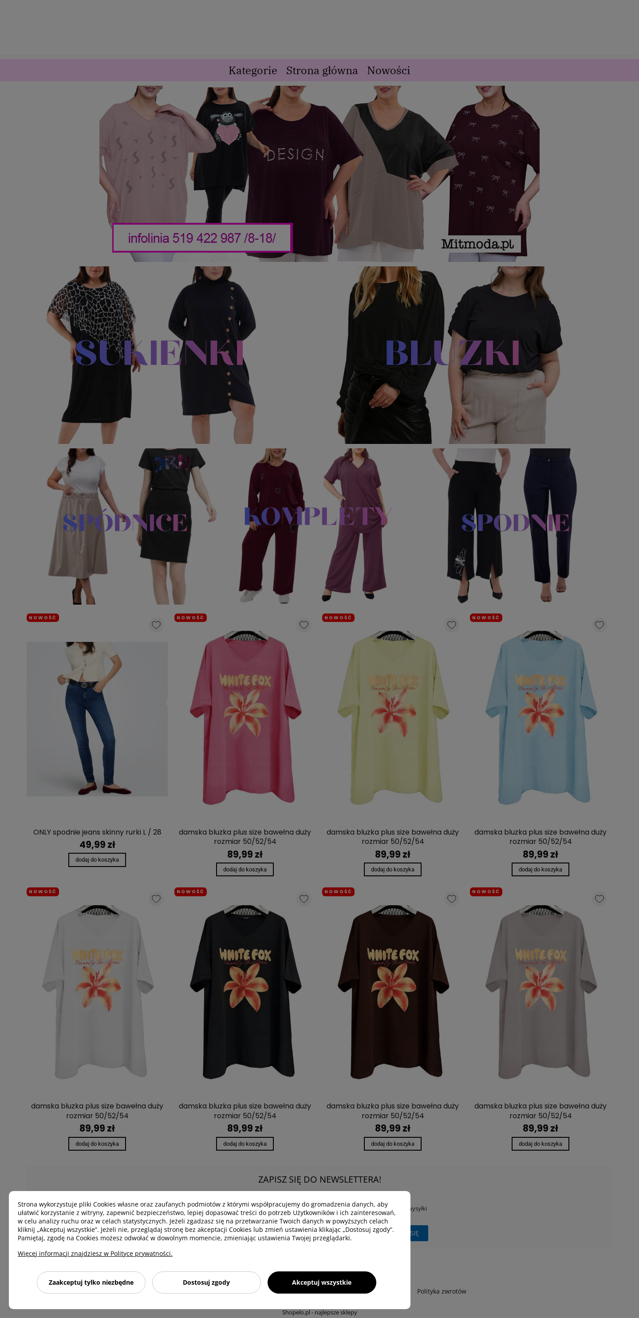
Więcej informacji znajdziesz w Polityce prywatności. (95, 1253)
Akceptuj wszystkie (321, 1282)
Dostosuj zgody (206, 1282)
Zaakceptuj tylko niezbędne (91, 1282)
